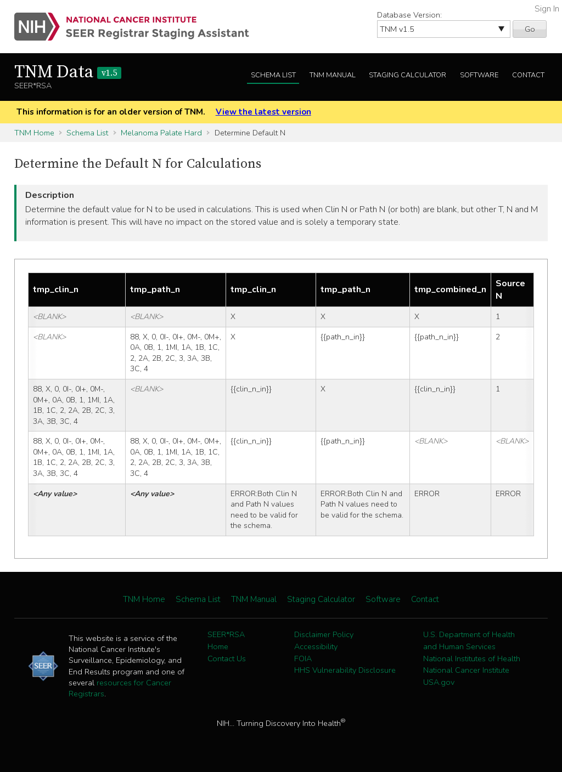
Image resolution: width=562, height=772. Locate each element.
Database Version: (409, 14)
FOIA (303, 658)
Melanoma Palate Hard (161, 132)
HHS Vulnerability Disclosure (345, 670)
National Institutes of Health (471, 658)
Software (479, 75)
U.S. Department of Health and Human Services (469, 640)
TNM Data (67, 72)
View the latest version (263, 111)
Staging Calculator (407, 75)
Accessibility (316, 646)
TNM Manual (333, 75)
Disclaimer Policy (323, 634)
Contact (528, 75)
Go (530, 29)
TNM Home (34, 132)
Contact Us (226, 658)
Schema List (273, 75)
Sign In (547, 9)
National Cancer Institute (466, 670)
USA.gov (438, 682)
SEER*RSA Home (226, 640)
